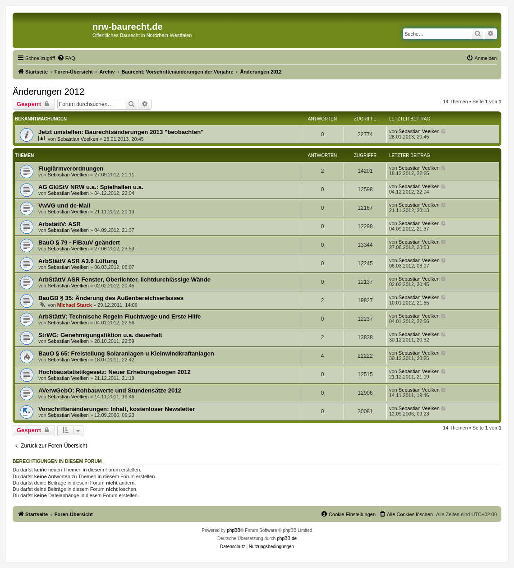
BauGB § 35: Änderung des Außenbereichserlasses (111, 298)
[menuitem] (66, 58)
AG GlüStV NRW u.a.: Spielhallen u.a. (90, 187)
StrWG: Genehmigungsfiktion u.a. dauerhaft (100, 335)
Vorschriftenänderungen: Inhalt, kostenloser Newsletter (116, 409)
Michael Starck (74, 305)
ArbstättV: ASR (59, 224)
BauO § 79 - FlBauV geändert (79, 242)
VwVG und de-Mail (64, 205)
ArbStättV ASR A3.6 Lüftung (78, 261)
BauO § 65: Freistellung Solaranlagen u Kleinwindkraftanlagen (126, 353)
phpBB (233, 530)
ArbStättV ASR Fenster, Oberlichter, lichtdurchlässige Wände (124, 279)
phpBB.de (287, 538)
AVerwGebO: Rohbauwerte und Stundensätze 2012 (109, 390)
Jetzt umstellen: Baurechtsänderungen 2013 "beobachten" (120, 132)
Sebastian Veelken (77, 139)
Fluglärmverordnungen (70, 168)
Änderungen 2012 (48, 92)
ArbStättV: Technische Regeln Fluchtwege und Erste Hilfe (119, 316)
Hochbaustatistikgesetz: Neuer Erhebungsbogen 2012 (114, 372)
